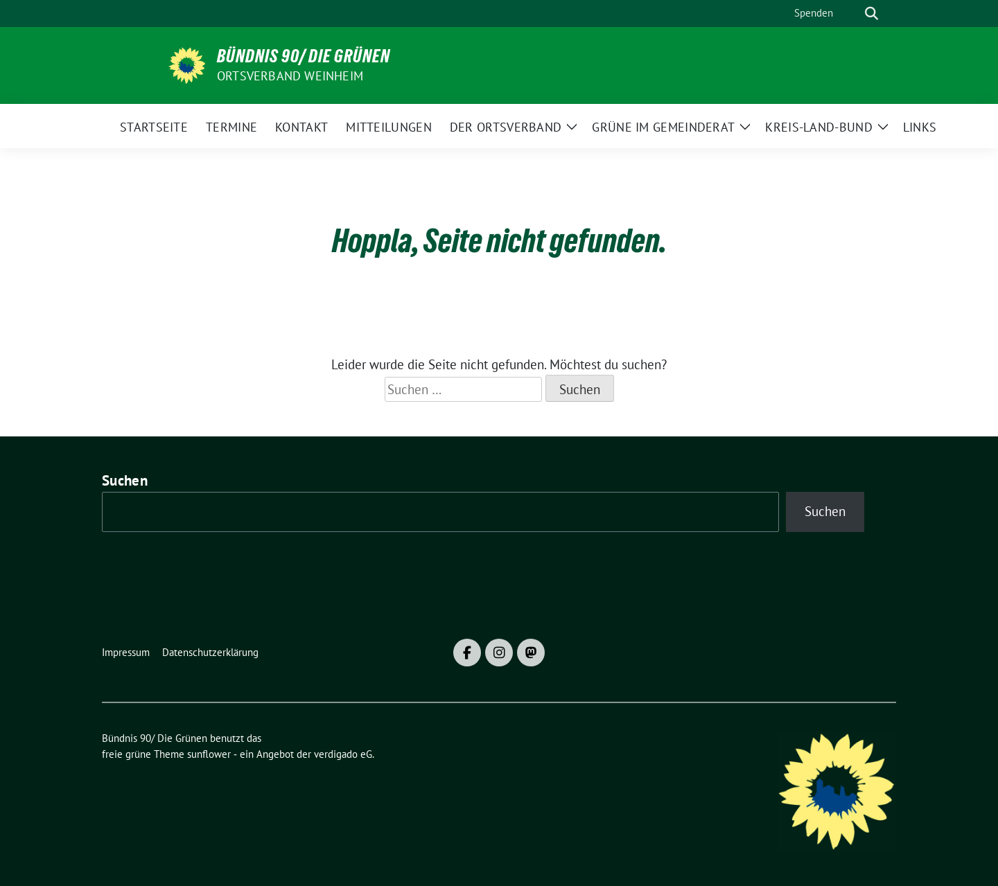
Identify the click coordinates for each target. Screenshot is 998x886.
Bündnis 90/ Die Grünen (303, 56)
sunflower (209, 754)
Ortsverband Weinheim (290, 76)
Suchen (125, 480)
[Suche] (852, 13)
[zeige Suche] (871, 13)
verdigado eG (343, 754)
